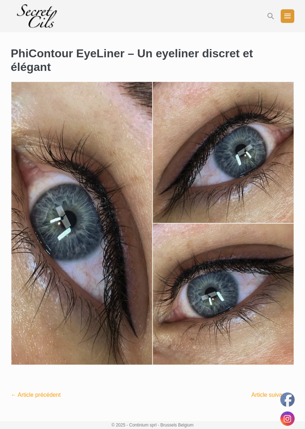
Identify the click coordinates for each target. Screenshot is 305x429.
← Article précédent (36, 395)
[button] (270, 16)
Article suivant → (272, 395)
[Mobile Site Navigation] (287, 16)
